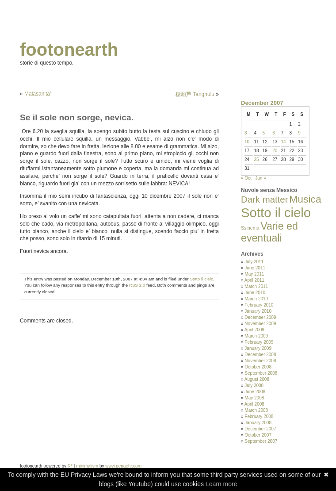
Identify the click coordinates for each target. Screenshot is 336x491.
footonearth (69, 49)
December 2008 (260, 354)
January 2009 (257, 348)
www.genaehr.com (123, 466)
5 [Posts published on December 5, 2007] (264, 132)
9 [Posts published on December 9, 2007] (299, 132)
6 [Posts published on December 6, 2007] (273, 132)
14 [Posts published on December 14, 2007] (283, 141)
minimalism (87, 466)
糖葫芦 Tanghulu (195, 94)
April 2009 (254, 329)
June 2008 (254, 391)
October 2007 (257, 435)
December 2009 (260, 317)
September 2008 (260, 373)
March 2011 (256, 286)
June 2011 (254, 267)
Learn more (221, 483)
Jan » (260, 178)
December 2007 (260, 428)
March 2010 (256, 298)
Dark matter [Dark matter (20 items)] (264, 199)
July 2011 (253, 261)
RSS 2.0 (137, 285)
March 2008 (256, 410)
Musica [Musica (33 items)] (305, 199)
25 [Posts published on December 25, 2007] (256, 159)
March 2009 (256, 336)
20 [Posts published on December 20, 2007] (274, 150)
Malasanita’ (37, 94)
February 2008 (258, 416)
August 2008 (256, 379)
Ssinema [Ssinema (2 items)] (250, 227)
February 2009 (258, 342)
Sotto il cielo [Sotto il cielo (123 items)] (276, 212)
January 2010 (257, 311)
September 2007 (260, 441)
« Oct (246, 178)
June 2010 (254, 292)
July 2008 (253, 385)
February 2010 (258, 305)
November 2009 (260, 323)
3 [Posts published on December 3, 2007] (245, 132)
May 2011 (254, 274)
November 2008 (260, 360)
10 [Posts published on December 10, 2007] (246, 141)
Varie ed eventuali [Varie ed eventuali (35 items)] (269, 232)
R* (70, 466)
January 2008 (257, 422)
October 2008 (257, 366)
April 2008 (254, 404)
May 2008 (254, 397)
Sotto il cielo (202, 278)
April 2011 (254, 280)
